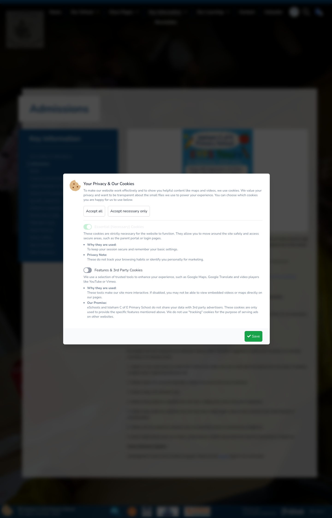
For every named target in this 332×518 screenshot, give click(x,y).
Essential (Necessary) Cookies (119, 226)
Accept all (94, 211)
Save (253, 336)
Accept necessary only (128, 211)
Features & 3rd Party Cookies (118, 270)
